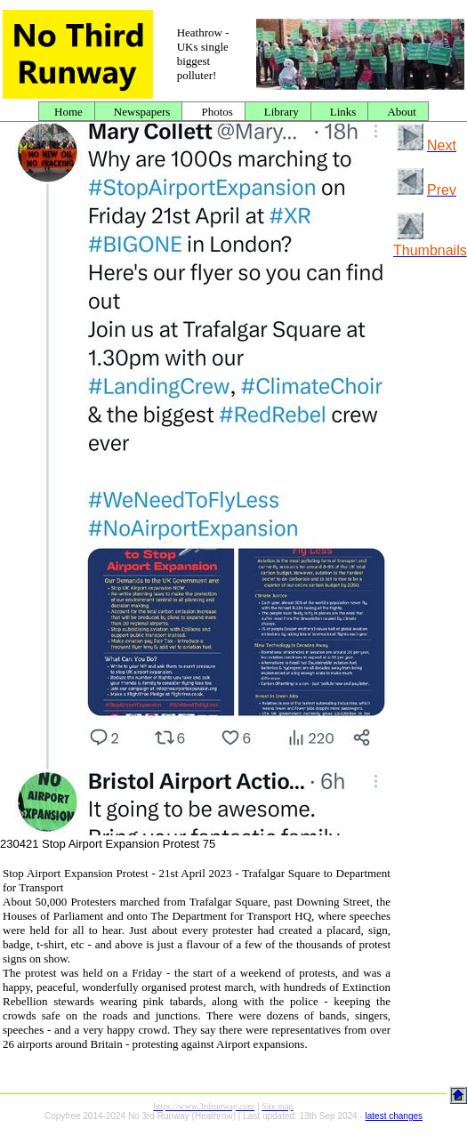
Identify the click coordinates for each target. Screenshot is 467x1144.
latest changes (394, 1116)
